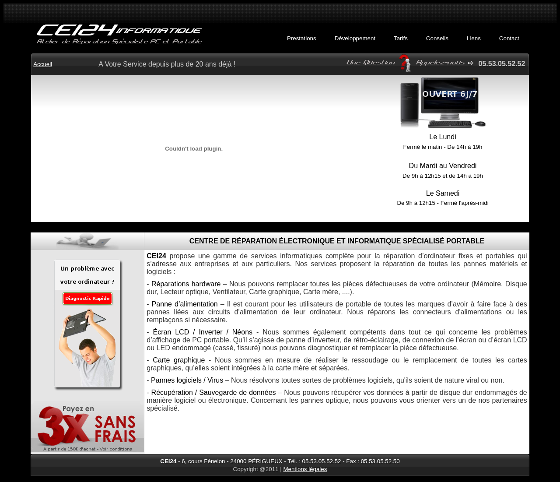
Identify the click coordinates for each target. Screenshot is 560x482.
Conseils (437, 38)
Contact (509, 38)
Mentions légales (305, 469)
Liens (474, 38)
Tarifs (401, 38)
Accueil (42, 64)
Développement (355, 38)
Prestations (301, 38)
